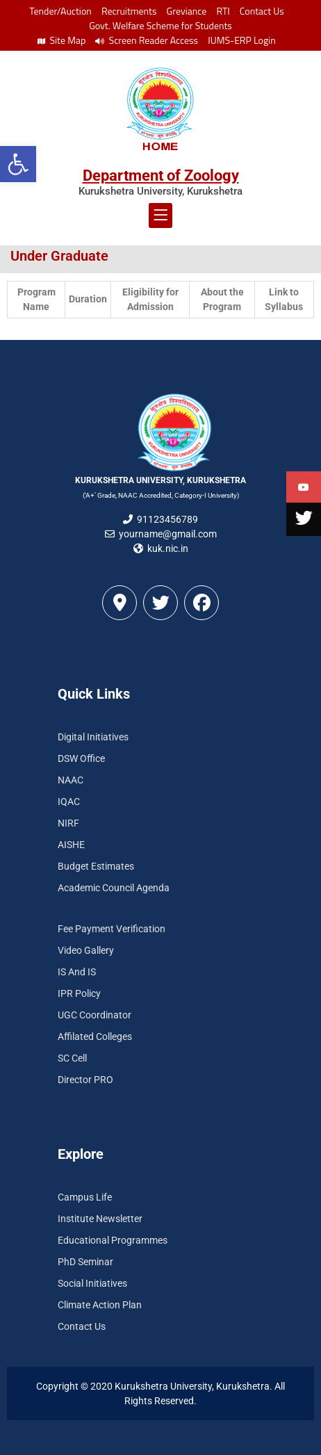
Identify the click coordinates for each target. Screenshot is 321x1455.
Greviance (187, 10)
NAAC (70, 780)
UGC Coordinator (94, 1015)
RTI (222, 10)
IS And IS (77, 971)
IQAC (69, 801)
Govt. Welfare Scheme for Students (160, 25)
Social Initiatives (92, 1283)
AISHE (71, 844)
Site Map (61, 40)
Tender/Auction (60, 10)
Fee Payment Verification (111, 928)
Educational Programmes (112, 1240)
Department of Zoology (161, 175)
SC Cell (72, 1058)
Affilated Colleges (95, 1036)
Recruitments (129, 10)
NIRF (68, 823)
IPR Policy (79, 993)
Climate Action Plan (100, 1304)
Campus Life (85, 1197)
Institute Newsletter (100, 1218)
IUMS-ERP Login (242, 40)
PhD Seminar (85, 1261)
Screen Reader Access (146, 40)
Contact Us (262, 10)
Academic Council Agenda (114, 887)
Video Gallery (86, 950)
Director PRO (85, 1079)
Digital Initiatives (93, 736)
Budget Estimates (96, 866)
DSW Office (81, 758)
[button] (18, 164)
